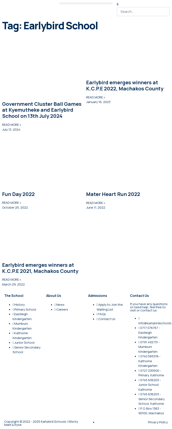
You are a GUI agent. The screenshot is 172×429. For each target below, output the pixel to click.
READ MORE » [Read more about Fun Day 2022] (11, 202)
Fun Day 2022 (18, 193)
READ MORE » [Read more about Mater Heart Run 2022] (95, 203)
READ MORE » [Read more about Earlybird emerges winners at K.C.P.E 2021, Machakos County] (11, 279)
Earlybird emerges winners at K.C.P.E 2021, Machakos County (40, 267)
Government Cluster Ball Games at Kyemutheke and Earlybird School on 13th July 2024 (41, 109)
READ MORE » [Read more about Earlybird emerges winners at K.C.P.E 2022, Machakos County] (95, 97)
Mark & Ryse (13, 424)
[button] (86, 3)
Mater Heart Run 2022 (113, 193)
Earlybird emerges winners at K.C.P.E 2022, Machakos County (124, 85)
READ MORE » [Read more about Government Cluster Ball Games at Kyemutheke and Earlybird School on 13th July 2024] (11, 124)
